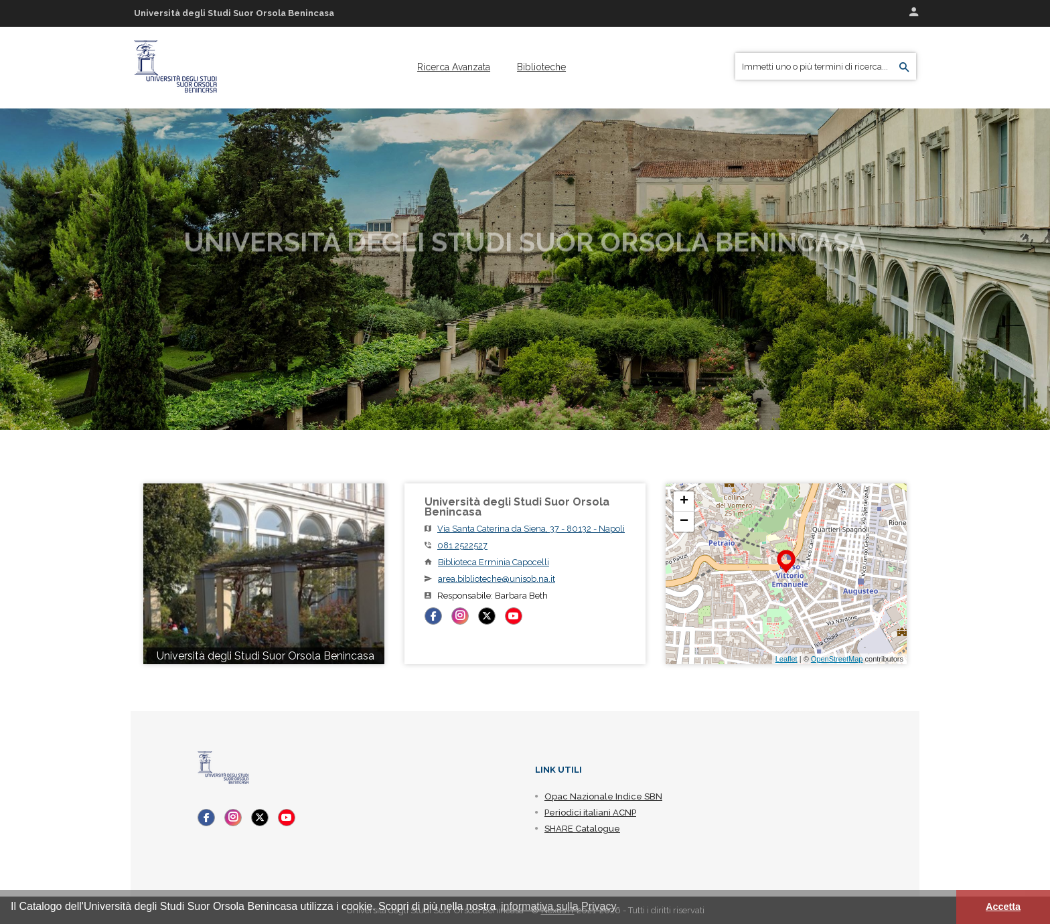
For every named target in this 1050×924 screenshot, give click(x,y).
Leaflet (786, 659)
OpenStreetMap (837, 659)
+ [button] (684, 501)
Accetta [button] (1003, 906)
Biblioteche (541, 67)
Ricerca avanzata (453, 67)
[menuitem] (453, 67)
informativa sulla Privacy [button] (559, 906)
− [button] (684, 522)
